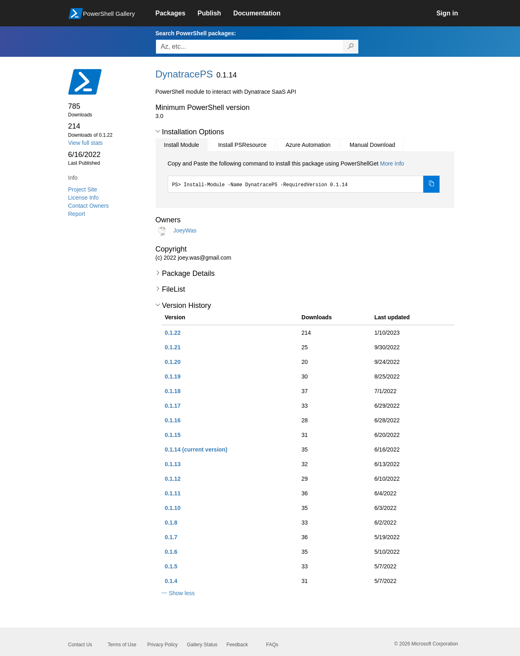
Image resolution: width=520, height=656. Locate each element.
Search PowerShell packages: (196, 33)
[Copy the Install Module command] (431, 184)
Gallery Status (202, 644)
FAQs (272, 644)
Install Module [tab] (181, 145)
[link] (177, 13)
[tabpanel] (304, 176)
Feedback (237, 644)
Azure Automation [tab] (308, 145)
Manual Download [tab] (372, 145)
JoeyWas (184, 230)
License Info (83, 197)
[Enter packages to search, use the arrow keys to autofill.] (249, 46)
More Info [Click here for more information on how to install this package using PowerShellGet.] (392, 163)
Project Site (83, 189)
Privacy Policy (162, 644)
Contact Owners (88, 205)
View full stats (85, 143)
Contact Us (80, 644)
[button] (158, 131)
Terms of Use (122, 644)
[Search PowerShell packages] (351, 46)
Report (76, 214)
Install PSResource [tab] (242, 145)
